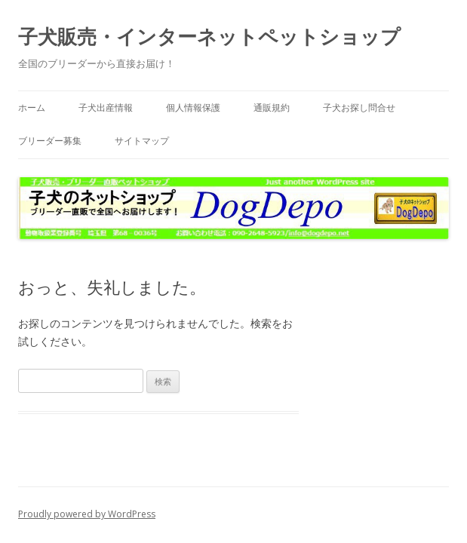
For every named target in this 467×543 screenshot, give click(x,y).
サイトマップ (142, 140)
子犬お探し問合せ (359, 107)
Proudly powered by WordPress (86, 514)
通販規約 (271, 107)
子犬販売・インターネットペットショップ (209, 36)
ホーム (31, 107)
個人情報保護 (193, 107)
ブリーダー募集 (49, 140)
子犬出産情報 (105, 107)
